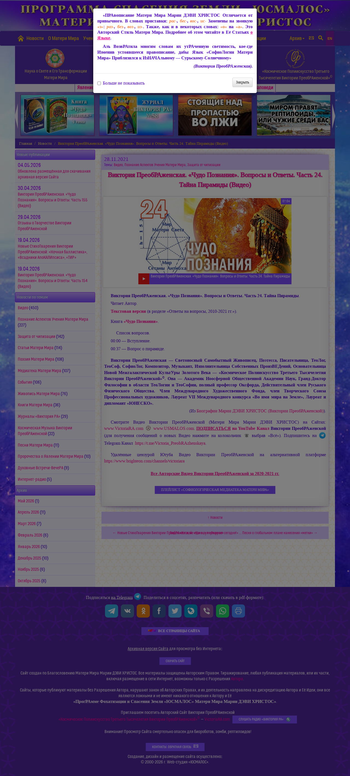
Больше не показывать (121, 83)
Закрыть (242, 82)
